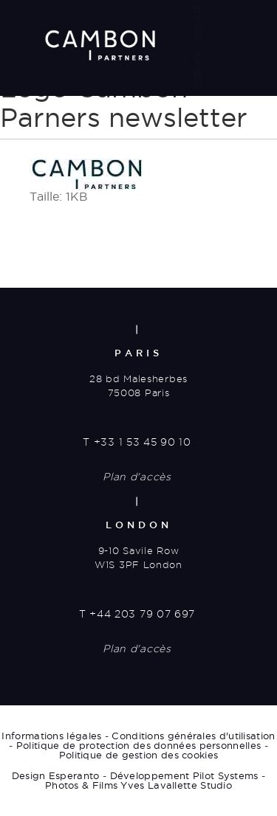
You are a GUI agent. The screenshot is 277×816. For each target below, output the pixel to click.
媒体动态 (197, 114)
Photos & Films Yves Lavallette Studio (138, 785)
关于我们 (197, 68)
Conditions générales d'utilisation (193, 735)
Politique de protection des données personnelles (138, 745)
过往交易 (197, 22)
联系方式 (197, 159)
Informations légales (51, 735)
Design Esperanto (56, 775)
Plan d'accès (137, 476)
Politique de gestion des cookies (139, 755)
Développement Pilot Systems (184, 775)
